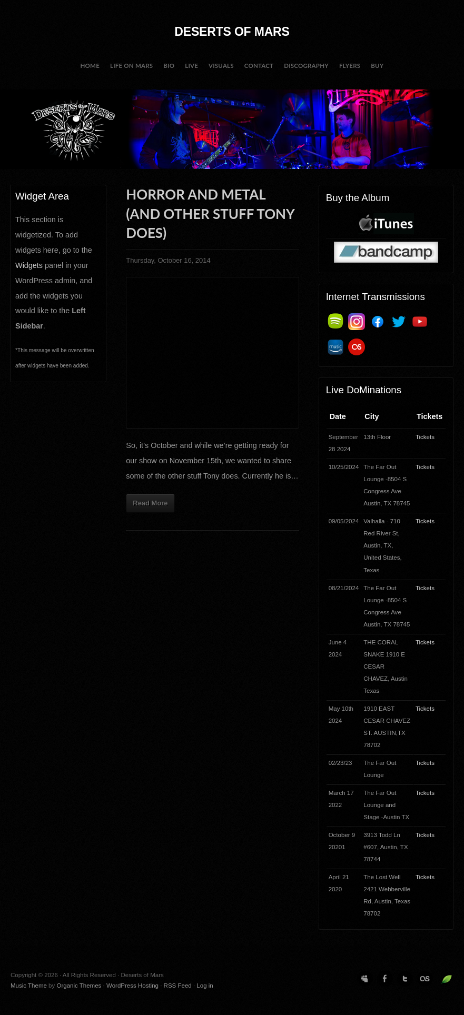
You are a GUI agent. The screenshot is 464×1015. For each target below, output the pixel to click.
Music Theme (29, 985)
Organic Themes (78, 985)
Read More (150, 503)
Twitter (405, 979)
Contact (258, 65)
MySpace (365, 979)
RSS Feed (178, 985)
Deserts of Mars (231, 31)
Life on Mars (131, 65)
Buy (377, 65)
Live (191, 65)
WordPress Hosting (132, 985)
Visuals (221, 65)
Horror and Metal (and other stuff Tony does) (210, 213)
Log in (204, 985)
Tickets (425, 437)
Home (90, 65)
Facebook (385, 979)
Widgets (29, 265)
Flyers (349, 65)
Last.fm (425, 979)
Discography (306, 65)
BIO (168, 65)
